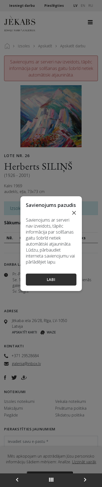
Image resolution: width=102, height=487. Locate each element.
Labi (51, 279)
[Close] (74, 212)
